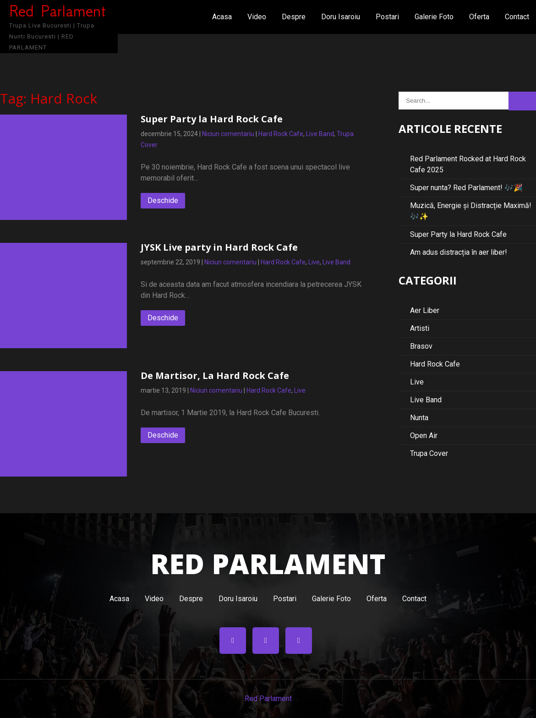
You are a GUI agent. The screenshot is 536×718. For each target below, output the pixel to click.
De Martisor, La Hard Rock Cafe (215, 375)
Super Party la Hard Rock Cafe (212, 119)
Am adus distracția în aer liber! (458, 252)
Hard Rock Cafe (280, 133)
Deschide (163, 200)
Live (314, 262)
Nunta (419, 417)
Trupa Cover (429, 453)
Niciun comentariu (228, 133)
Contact (517, 16)
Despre (294, 16)
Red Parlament (268, 698)
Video (256, 16)
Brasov (421, 346)
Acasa (222, 16)
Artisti (419, 328)
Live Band (320, 133)
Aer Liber (424, 310)
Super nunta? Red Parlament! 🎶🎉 (466, 187)
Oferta (479, 16)
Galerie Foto (434, 16)
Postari (387, 16)
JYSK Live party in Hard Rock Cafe (219, 247)
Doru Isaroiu (340, 16)
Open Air (424, 435)
